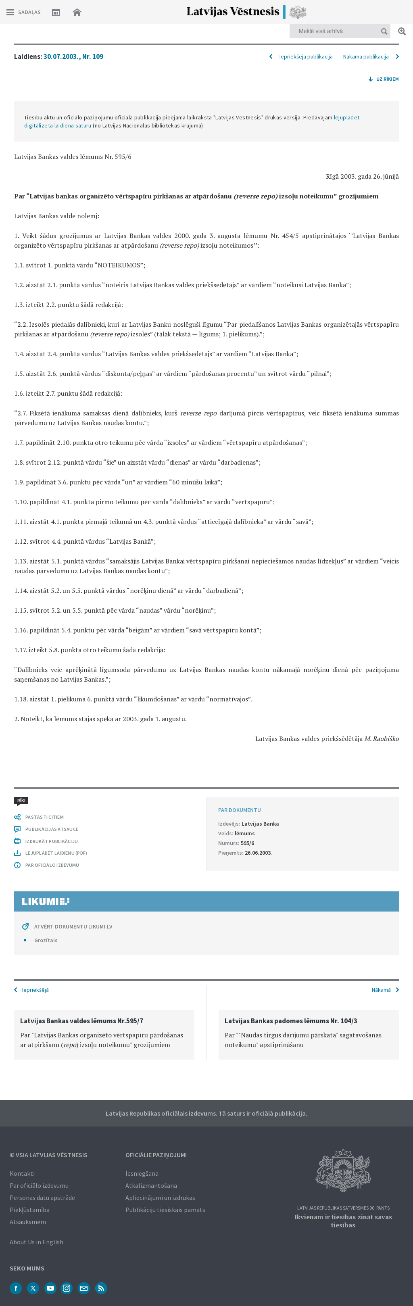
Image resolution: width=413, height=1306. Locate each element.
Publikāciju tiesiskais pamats (165, 1210)
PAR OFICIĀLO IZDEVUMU (52, 865)
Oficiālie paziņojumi (156, 1155)
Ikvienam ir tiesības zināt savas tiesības (343, 1221)
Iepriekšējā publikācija (306, 56)
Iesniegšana (142, 1173)
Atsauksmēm (28, 1222)
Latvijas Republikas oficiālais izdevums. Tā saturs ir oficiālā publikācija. (206, 1113)
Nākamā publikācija (366, 56)
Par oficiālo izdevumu (39, 1185)
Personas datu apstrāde (42, 1197)
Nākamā (381, 989)
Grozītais (46, 940)
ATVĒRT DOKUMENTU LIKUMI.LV (73, 926)
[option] (104, 1035)
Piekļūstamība (30, 1210)
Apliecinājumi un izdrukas (160, 1197)
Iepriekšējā (35, 989)
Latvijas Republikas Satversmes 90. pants (343, 1208)
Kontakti (22, 1173)
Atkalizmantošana (151, 1185)
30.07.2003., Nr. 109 (73, 56)
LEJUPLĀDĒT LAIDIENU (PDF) (56, 853)
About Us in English (36, 1242)
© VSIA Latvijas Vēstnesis (49, 1155)
